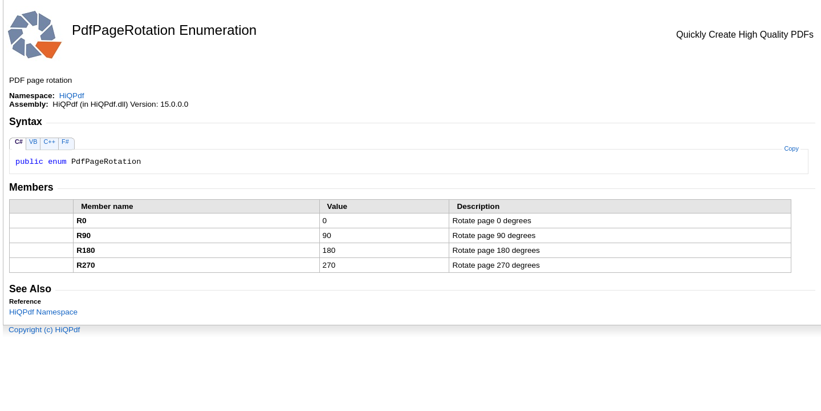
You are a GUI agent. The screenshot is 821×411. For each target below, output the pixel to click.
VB (33, 141)
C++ (49, 141)
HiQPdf (71, 95)
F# (65, 141)
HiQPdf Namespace (43, 312)
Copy (791, 148)
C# (19, 141)
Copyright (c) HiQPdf (44, 329)
